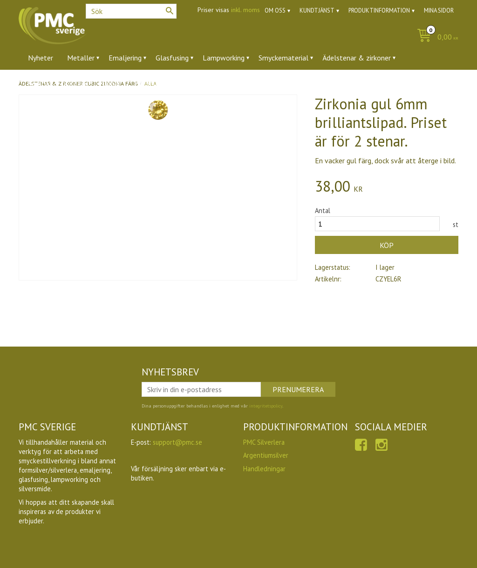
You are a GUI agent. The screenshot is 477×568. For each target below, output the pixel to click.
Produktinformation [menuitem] (379, 10)
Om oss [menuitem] (275, 10)
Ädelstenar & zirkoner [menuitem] (356, 57)
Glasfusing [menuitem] (172, 57)
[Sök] (170, 11)
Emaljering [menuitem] (125, 57)
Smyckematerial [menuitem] (283, 57)
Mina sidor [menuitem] (439, 10)
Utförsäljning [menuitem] (155, 83)
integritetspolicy (265, 406)
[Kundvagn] (435, 37)
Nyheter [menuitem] (40, 57)
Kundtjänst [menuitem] (317, 10)
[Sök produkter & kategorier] (131, 11)
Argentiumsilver (265, 455)
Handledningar (264, 468)
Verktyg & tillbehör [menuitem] (58, 83)
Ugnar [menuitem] (111, 83)
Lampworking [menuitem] (224, 57)
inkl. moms (245, 10)
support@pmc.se (177, 442)
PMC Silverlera (264, 442)
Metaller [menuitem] (81, 57)
